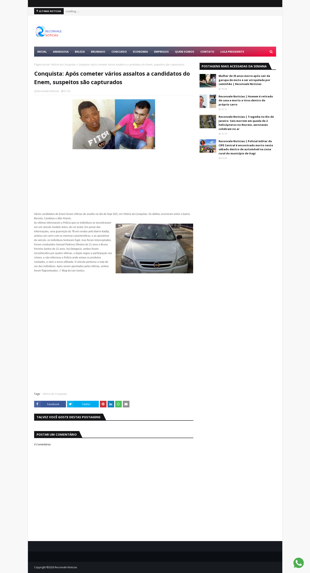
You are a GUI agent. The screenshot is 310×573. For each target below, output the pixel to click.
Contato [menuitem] (207, 51)
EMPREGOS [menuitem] (161, 51)
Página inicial (41, 64)
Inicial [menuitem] (42, 51)
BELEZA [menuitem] (80, 51)
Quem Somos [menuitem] (184, 51)
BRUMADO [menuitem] (98, 51)
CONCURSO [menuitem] (119, 51)
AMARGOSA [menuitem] (61, 51)
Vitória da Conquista (63, 64)
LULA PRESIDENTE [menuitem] (232, 51)
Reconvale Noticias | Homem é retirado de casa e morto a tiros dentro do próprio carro (246, 100)
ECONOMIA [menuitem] (140, 51)
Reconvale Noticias (48, 91)
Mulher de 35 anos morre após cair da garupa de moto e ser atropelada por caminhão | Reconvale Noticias (244, 80)
